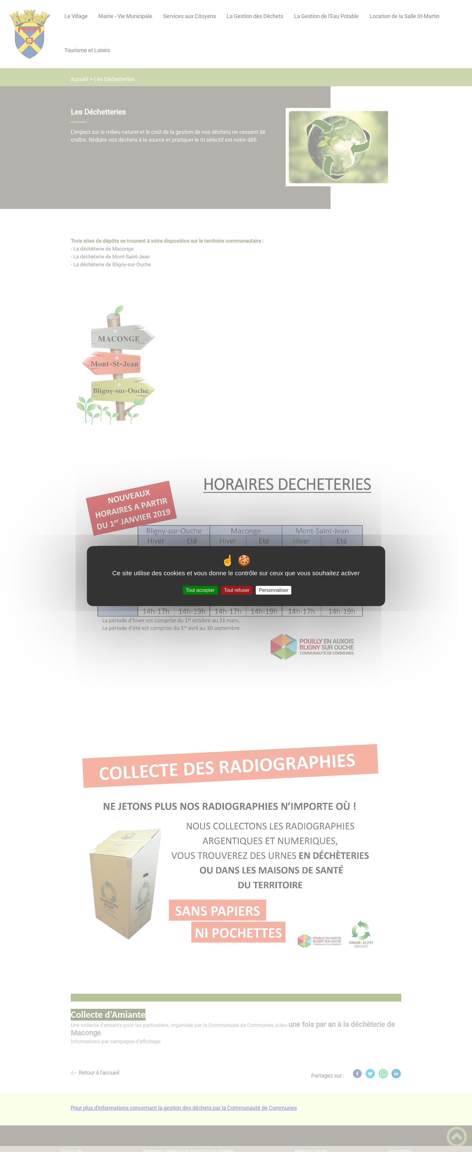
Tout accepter (200, 590)
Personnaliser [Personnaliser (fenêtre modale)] (273, 590)
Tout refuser (236, 590)
